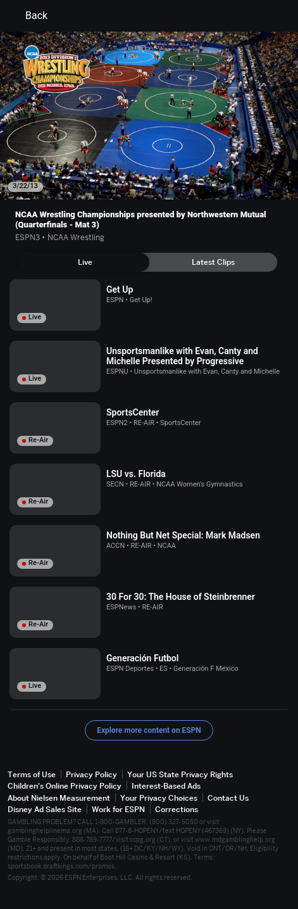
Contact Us (228, 798)
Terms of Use (32, 774)
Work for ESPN (118, 809)
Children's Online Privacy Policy (64, 786)
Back (28, 15)
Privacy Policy (91, 774)
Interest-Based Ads (166, 786)
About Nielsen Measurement (59, 798)
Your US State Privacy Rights (180, 774)
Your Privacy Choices (158, 798)
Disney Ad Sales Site (45, 809)
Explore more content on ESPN (149, 730)
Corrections (176, 809)
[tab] (85, 262)
